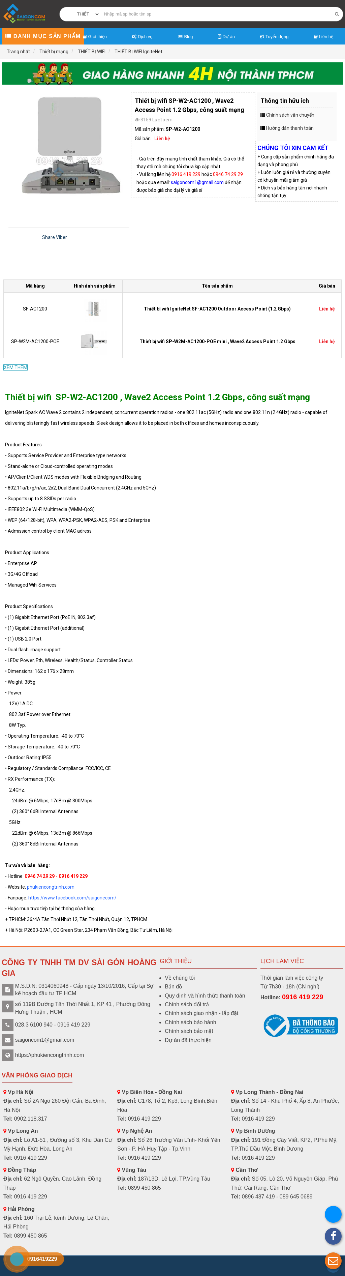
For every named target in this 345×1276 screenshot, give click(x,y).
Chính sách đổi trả (187, 1004)
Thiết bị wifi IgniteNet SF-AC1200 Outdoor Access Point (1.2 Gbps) (217, 308)
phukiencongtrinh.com (50, 887)
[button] (333, 1260)
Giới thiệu (95, 36)
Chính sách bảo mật (189, 1031)
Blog (185, 36)
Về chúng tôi (180, 978)
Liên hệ (323, 36)
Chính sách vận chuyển (290, 115)
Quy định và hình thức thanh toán (205, 996)
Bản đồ (173, 986)
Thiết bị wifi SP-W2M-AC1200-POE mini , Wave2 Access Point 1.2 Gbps (217, 341)
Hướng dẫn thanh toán (290, 128)
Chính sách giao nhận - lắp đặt (201, 1013)
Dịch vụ (142, 36)
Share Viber (54, 237)
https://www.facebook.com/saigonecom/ (72, 897)
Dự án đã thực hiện (188, 1040)
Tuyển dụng (274, 36)
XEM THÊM (15, 367)
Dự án (226, 36)
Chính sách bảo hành (190, 1022)
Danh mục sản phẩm (43, 36)
